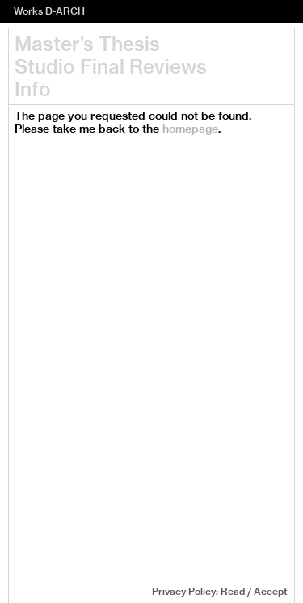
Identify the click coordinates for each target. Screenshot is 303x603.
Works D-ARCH (49, 11)
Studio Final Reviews (111, 66)
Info (33, 89)
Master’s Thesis (87, 44)
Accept (270, 591)
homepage (190, 128)
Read (233, 591)
